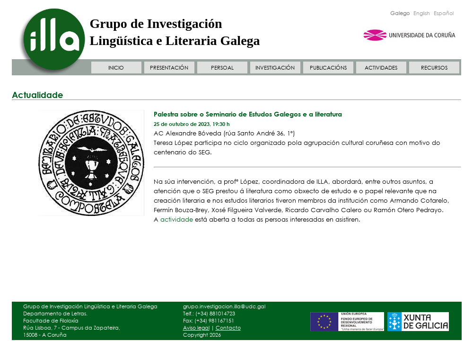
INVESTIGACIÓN (275, 68)
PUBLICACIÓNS (328, 68)
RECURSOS (434, 68)
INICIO (116, 68)
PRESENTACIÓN (169, 68)
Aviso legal (196, 328)
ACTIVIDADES (381, 68)
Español (444, 13)
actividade (177, 219)
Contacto (228, 328)
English (421, 13)
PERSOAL (222, 68)
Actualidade (37, 95)
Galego (400, 13)
